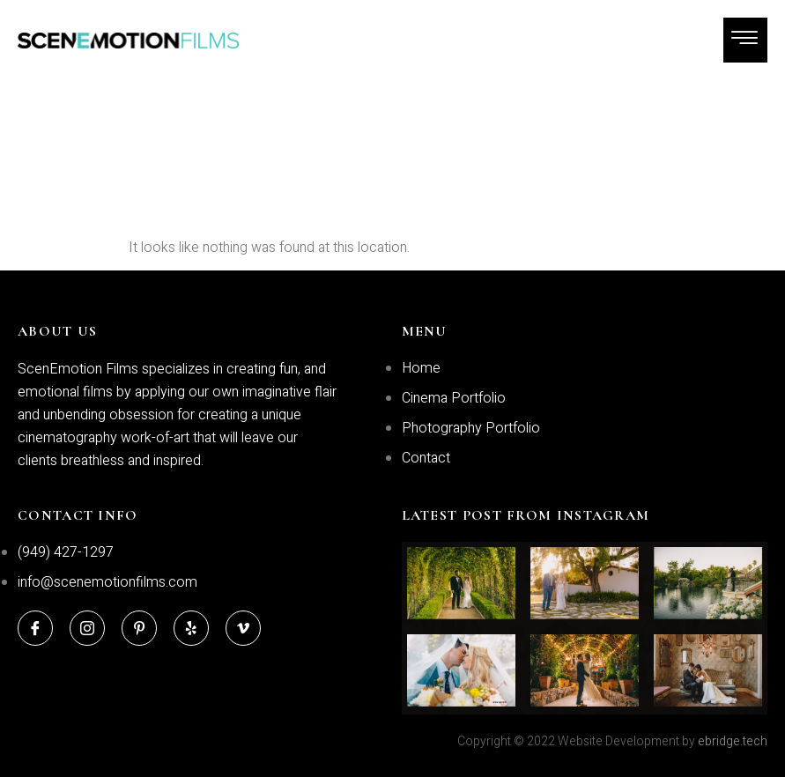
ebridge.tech (732, 741)
